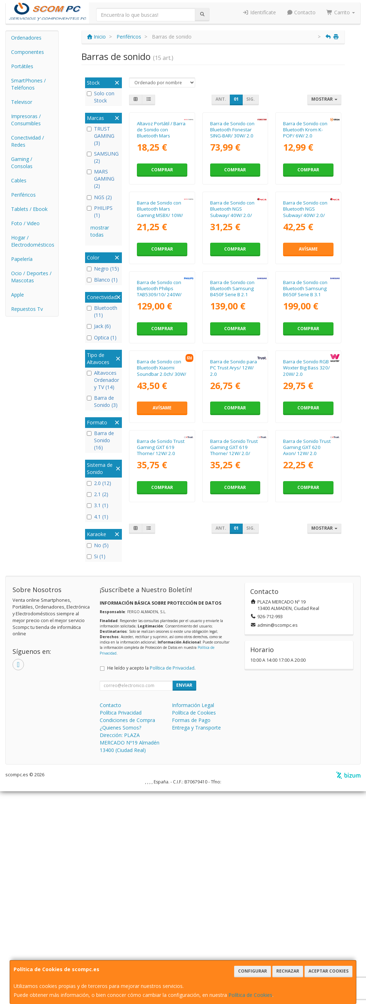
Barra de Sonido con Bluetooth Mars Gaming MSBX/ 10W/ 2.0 (160, 310)
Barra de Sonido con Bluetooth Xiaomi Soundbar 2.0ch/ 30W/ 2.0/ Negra (161, 567)
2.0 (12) (99, 483)
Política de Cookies (250, 995)
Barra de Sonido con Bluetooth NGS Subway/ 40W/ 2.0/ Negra (232, 310)
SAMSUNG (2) (103, 157)
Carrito (340, 12)
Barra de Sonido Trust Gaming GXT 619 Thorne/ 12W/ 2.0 (160, 692)
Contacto (301, 12)
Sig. (250, 99)
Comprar (162, 219)
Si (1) (96, 556)
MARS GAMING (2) (100, 178)
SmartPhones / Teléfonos (28, 84)
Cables (18, 180)
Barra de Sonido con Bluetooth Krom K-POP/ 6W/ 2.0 (305, 178)
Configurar (252, 971)
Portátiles (22, 66)
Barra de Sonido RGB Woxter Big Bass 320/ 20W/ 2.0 (306, 564)
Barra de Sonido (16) (100, 440)
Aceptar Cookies (328, 971)
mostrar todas (99, 231)
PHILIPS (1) (100, 211)
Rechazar (287, 971)
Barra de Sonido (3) (102, 401)
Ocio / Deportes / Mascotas (31, 277)
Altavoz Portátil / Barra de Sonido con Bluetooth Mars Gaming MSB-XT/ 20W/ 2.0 (162, 184)
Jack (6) (99, 326)
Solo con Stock (100, 97)
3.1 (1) (97, 505)
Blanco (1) (102, 279)
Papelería (22, 259)
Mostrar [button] (324, 99)
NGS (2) (99, 197)
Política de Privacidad (172, 881)
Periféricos (23, 194)
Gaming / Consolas (22, 163)
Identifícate (259, 12)
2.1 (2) (97, 494)
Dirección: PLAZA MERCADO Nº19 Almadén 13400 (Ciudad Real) (129, 955)
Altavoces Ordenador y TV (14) (103, 379)
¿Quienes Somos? (120, 940)
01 (236, 99)
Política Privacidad (121, 925)
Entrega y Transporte (196, 940)
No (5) (98, 545)
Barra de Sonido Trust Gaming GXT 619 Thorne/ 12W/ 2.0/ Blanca (234, 695)
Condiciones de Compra (127, 932)
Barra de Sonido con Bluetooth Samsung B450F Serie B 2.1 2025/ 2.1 (232, 439)
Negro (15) (103, 268)
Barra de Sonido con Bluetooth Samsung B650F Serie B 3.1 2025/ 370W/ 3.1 (305, 439)
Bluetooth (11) (102, 311)
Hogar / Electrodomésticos (32, 241)
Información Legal (193, 917)
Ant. (221, 99)
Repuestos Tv (27, 309)
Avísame (308, 347)
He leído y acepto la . (151, 881)
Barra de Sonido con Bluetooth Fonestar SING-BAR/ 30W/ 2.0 (232, 178)
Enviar (184, 898)
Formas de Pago (191, 932)
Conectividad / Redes (27, 141)
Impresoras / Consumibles (26, 120)
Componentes (27, 52)
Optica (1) (102, 337)
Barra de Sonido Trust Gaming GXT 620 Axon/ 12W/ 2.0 (307, 692)
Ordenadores (26, 37)
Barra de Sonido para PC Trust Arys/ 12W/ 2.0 (233, 564)
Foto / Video (25, 223)
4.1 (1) (97, 516)
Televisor (21, 102)
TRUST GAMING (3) (100, 135)
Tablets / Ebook (29, 209)
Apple (17, 294)
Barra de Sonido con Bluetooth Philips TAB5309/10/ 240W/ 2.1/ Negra (159, 439)
